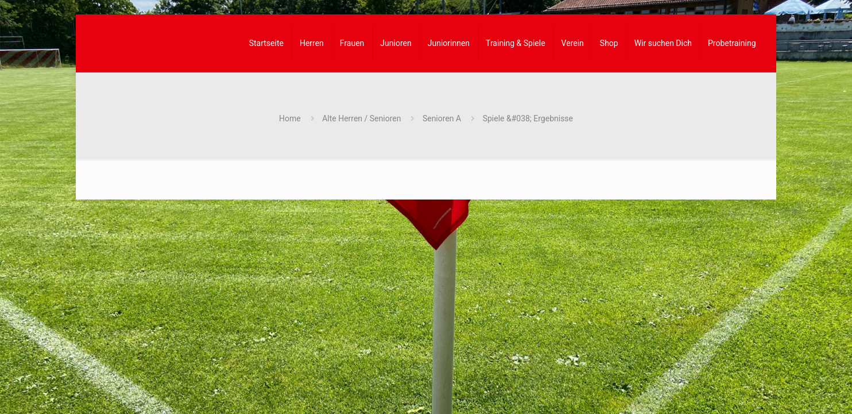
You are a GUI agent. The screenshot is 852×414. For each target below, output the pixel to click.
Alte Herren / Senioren (361, 118)
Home (290, 118)
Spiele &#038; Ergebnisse (528, 118)
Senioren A (442, 118)
